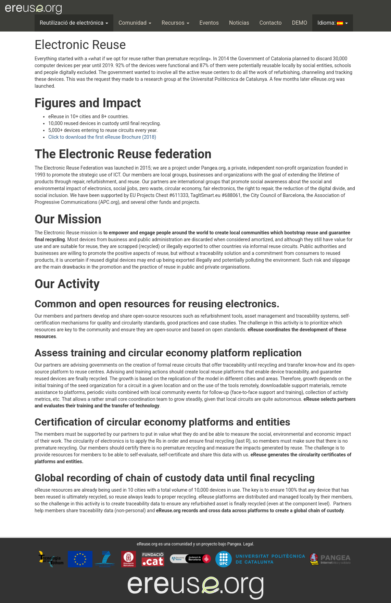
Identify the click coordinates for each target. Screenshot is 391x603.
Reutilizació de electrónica (74, 23)
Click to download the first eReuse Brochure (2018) (102, 137)
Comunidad (134, 23)
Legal (248, 544)
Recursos (175, 23)
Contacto (271, 23)
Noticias (239, 23)
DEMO (299, 23)
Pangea (234, 544)
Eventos (209, 23)
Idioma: (332, 23)
